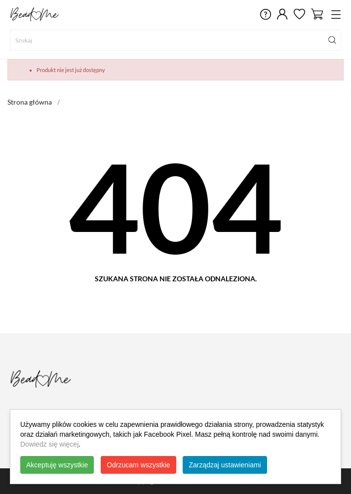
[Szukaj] (175, 40)
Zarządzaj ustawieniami (225, 465)
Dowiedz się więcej (49, 444)
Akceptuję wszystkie (57, 465)
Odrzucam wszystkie (138, 465)
